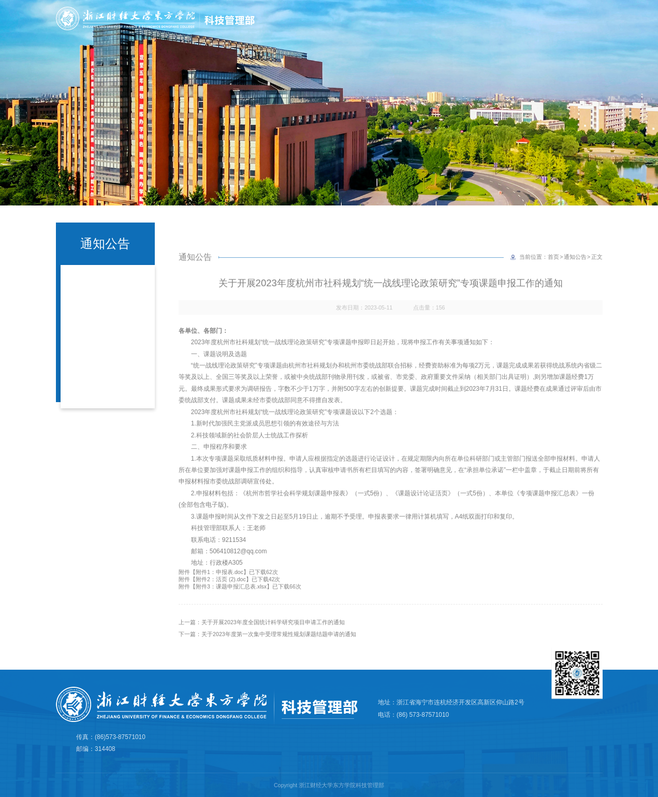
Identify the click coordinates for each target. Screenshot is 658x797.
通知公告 (575, 269)
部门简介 (369, 35)
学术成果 (417, 35)
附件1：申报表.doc (219, 584)
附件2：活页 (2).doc (221, 591)
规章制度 (601, 35)
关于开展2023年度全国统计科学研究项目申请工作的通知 (272, 634)
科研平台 (513, 35)
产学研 (557, 35)
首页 (329, 35)
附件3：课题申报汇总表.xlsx (231, 598)
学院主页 (596, 17)
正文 (597, 269)
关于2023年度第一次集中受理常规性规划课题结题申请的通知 (278, 646)
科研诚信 (465, 35)
